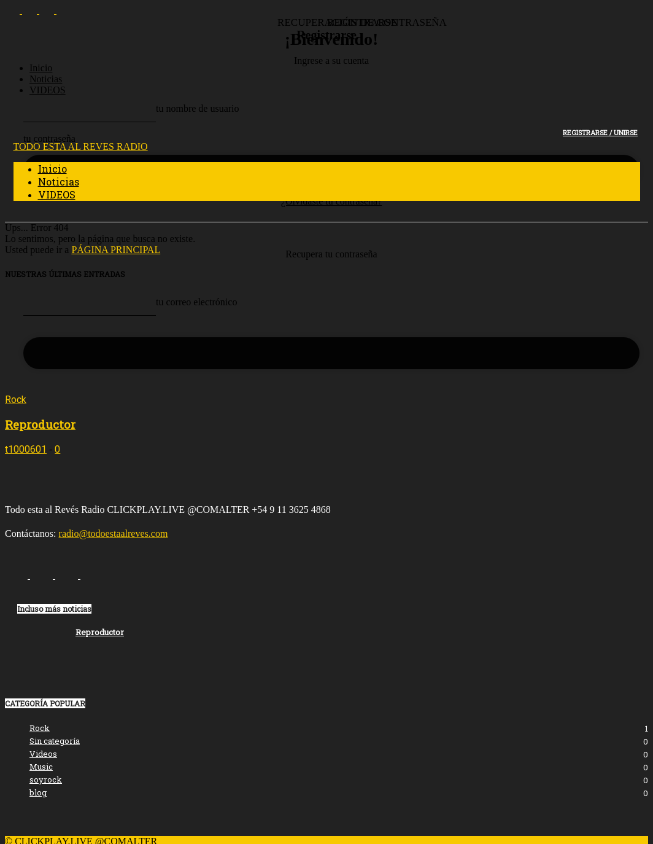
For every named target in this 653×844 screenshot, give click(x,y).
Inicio (40, 68)
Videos (43, 753)
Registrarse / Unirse (600, 132)
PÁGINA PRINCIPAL (115, 249)
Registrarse (326, 35)
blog (38, 792)
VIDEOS (47, 90)
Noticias (45, 79)
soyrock (45, 779)
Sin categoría (54, 740)
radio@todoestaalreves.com (113, 533)
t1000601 (26, 449)
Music (41, 766)
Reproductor (40, 424)
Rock (15, 399)
